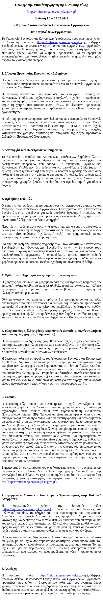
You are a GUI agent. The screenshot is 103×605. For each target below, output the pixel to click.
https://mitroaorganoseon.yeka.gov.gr (51, 11)
